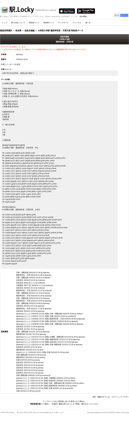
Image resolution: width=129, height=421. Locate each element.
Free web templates (93, 412)
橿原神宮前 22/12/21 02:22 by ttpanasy (31, 334)
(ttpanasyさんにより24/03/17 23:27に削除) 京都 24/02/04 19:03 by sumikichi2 (46, 316)
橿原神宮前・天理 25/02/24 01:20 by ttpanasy (33, 296)
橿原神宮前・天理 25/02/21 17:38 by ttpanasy (33, 309)
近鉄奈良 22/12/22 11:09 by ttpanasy (30, 327)
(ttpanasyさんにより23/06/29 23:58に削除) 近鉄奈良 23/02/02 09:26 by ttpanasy (47, 321)
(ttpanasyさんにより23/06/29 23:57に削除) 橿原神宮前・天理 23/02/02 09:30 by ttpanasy (50, 319)
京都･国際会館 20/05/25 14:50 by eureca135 (33, 375)
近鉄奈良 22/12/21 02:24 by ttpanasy (30, 329)
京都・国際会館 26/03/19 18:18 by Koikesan (33, 278)
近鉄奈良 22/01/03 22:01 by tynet (29, 347)
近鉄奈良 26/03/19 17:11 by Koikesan (30, 283)
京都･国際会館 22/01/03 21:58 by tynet (31, 355)
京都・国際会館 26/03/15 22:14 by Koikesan (33, 293)
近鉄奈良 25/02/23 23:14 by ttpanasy (30, 306)
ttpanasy (19, 54)
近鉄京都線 (29, 30)
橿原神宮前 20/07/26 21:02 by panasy (30, 357)
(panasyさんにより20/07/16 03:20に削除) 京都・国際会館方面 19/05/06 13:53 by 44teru (50, 383)
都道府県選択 (6, 30)
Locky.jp (11, 412)
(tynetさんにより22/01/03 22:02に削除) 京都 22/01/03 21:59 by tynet (42, 352)
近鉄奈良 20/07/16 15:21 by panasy (29, 373)
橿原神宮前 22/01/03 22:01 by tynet (29, 350)
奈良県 (18, 30)
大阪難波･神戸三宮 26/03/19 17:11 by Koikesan (34, 285)
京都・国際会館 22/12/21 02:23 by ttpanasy (33, 332)
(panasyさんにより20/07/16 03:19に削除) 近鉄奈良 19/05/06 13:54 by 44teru (45, 381)
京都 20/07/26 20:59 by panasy (28, 360)
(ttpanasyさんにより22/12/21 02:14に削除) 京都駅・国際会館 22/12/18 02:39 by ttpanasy (50, 337)
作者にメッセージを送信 (10, 64)
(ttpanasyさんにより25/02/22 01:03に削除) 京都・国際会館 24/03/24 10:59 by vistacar (49, 314)
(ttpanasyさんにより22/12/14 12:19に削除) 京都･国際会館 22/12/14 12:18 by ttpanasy (49, 344)
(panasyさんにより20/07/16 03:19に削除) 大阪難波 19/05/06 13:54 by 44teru (45, 378)
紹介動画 (83, 16)
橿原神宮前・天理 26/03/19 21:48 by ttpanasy (33, 275)
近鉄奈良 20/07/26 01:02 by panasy (29, 362)
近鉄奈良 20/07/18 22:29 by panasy (29, 365)
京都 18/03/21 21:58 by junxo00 (28, 391)
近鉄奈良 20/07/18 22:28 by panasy (29, 370)
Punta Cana (125, 412)
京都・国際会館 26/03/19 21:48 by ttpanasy (33, 272)
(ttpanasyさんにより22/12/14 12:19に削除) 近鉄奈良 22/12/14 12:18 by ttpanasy (47, 342)
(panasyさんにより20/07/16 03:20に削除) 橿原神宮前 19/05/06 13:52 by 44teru (46, 386)
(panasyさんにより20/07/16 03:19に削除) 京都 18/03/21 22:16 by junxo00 (44, 388)
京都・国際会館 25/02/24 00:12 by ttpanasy (33, 298)
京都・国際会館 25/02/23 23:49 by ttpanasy (33, 303)
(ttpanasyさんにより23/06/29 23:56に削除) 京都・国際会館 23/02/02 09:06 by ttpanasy (49, 324)
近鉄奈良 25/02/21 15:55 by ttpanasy (30, 311)
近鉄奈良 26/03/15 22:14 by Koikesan (30, 288)
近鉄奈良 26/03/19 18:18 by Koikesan (30, 280)
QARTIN (112, 412)
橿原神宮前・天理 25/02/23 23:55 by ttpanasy (33, 301)
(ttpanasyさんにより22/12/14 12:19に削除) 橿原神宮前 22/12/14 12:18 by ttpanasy (48, 339)
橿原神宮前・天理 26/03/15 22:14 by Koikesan (34, 290)
